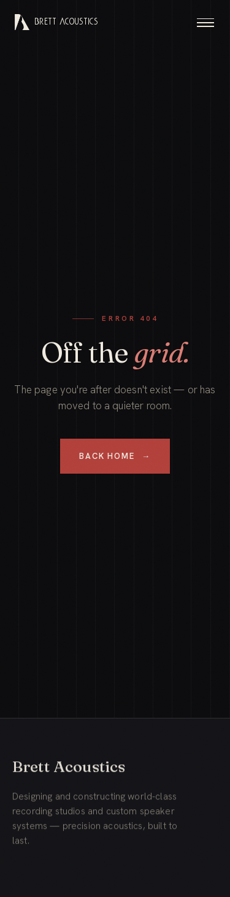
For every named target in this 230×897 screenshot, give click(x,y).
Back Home (115, 456)
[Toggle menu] (205, 22)
